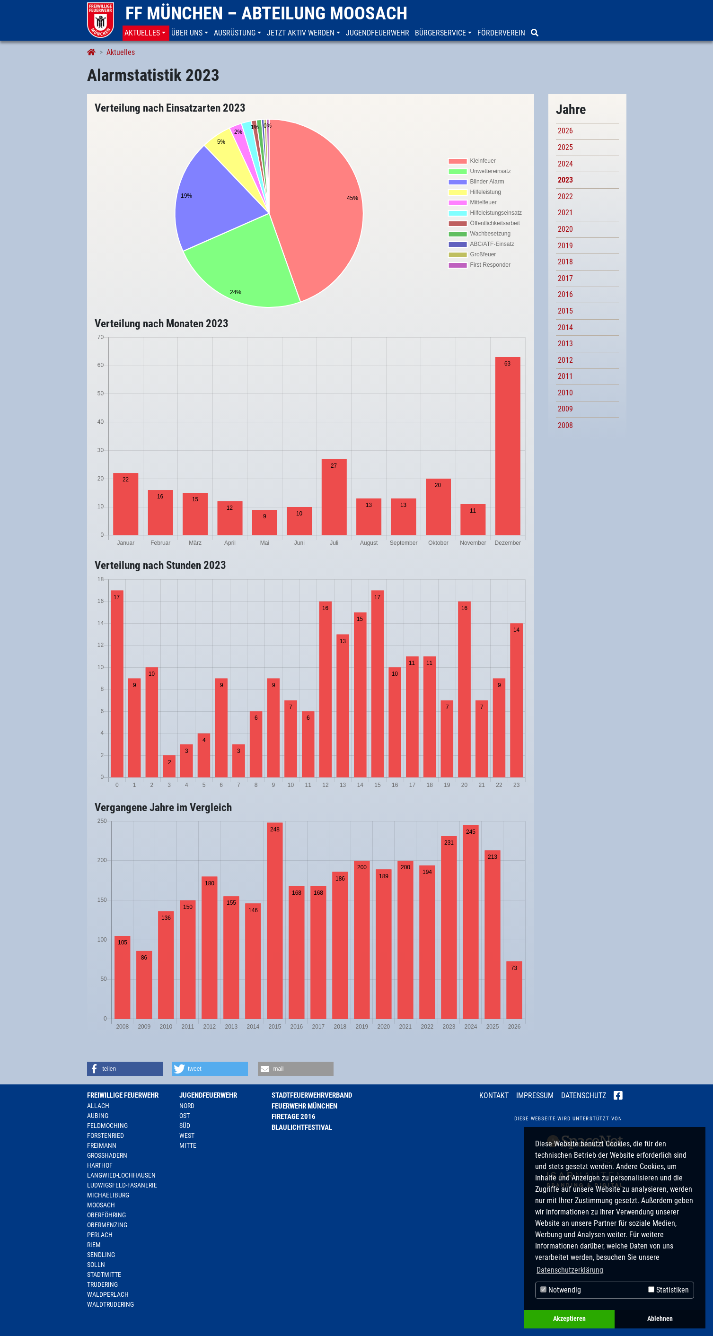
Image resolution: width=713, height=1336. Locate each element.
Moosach (101, 1205)
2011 (565, 376)
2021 (565, 212)
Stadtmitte (104, 1274)
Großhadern (107, 1155)
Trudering (102, 1284)
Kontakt (494, 1095)
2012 (565, 360)
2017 (565, 278)
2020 (565, 229)
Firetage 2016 (294, 1116)
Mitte (187, 1145)
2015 (565, 310)
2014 (565, 327)
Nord (186, 1105)
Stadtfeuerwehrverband (312, 1095)
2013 (565, 343)
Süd (184, 1125)
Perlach (100, 1235)
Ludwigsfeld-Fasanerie (122, 1185)
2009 (565, 408)
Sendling (101, 1254)
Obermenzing (107, 1225)
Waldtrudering (110, 1304)
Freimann (101, 1145)
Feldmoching (107, 1125)
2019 (565, 245)
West (186, 1135)
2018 (565, 261)
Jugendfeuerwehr (208, 1095)
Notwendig (560, 1289)
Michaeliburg (108, 1195)
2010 (565, 392)
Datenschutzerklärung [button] (570, 1270)
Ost (184, 1115)
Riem (94, 1245)
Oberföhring (106, 1215)
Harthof (100, 1165)
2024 (565, 163)
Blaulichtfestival (302, 1127)
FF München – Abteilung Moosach (266, 13)
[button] (146, 33)
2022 (565, 196)
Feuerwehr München (304, 1106)
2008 (565, 425)
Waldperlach (108, 1294)
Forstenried (105, 1135)
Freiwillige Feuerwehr (122, 1095)
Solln (96, 1264)
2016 (565, 294)
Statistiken (668, 1289)
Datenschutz (583, 1095)
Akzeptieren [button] (569, 1319)
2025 (565, 147)
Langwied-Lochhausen (121, 1175)
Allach (98, 1105)
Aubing (97, 1115)
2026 (565, 130)
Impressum (535, 1095)
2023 (565, 179)
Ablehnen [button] (660, 1319)
